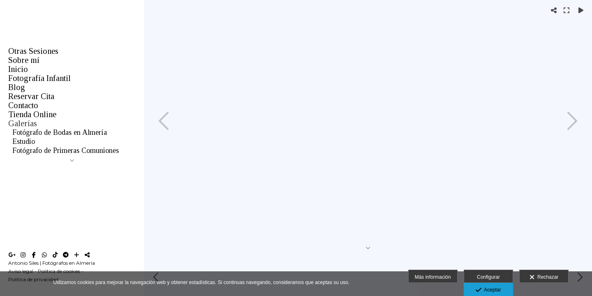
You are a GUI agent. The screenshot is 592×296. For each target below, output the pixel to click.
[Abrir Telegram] (66, 255)
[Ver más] (76, 255)
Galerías (22, 123)
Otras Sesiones (33, 51)
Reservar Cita (31, 96)
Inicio (18, 69)
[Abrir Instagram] (23, 255)
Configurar (488, 277)
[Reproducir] (581, 10)
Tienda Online (32, 114)
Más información (433, 277)
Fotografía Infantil (39, 78)
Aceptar (488, 290)
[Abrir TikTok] (55, 255)
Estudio (23, 141)
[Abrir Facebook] (34, 255)
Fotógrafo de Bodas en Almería (59, 132)
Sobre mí (23, 60)
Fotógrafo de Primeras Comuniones (65, 150)
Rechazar (544, 277)
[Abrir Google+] (12, 255)
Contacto (23, 105)
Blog (16, 87)
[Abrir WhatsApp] (44, 255)
